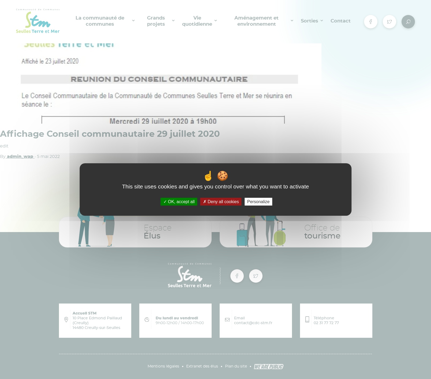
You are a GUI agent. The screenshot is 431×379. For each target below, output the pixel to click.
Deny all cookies (221, 201)
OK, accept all (179, 201)
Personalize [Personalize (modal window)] (258, 201)
